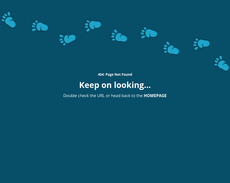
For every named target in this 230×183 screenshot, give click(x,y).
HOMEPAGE (155, 95)
